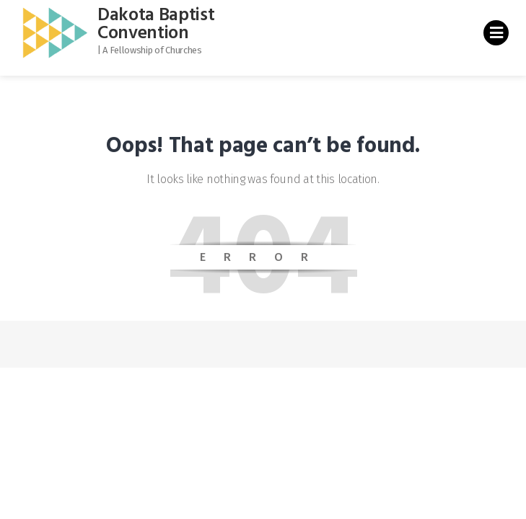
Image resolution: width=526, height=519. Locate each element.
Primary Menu (496, 36)
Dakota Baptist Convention (156, 24)
